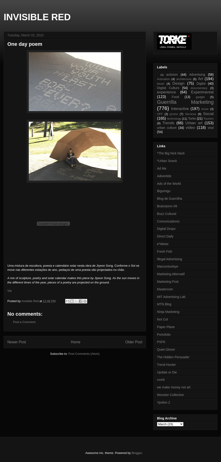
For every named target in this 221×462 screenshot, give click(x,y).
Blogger (136, 453)
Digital (201, 83)
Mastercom (165, 289)
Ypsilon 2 (163, 402)
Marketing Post (167, 281)
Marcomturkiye (167, 266)
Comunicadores (168, 221)
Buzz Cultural (166, 214)
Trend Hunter (166, 365)
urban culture (167, 128)
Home (76, 342)
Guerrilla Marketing (185, 102)
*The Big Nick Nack (171, 153)
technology (174, 118)
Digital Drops (166, 229)
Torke (192, 118)
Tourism (209, 118)
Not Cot (162, 319)
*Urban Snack (167, 161)
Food (175, 97)
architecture (184, 79)
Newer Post (16, 342)
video (190, 127)
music (205, 109)
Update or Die (167, 372)
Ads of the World (169, 183)
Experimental (202, 92)
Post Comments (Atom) (83, 353)
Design (178, 83)
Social (208, 114)
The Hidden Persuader (173, 357)
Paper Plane (166, 327)
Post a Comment (24, 322)
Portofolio (164, 334)
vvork (161, 379)
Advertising (197, 74)
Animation (163, 79)
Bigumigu (163, 191)
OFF (160, 114)
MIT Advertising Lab (171, 297)
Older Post (133, 342)
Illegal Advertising (169, 259)
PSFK (161, 342)
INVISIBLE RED (37, 17)
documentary (199, 88)
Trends (168, 123)
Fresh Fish (164, 251)
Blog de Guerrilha (169, 198)
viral (211, 128)
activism (172, 74)
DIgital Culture (168, 88)
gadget (200, 97)
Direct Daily (165, 236)
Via (9, 290)
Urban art (193, 123)
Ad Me (161, 168)
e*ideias (163, 244)
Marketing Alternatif (171, 274)
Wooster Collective (170, 395)
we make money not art (174, 387)
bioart (160, 83)
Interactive (180, 109)
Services (190, 114)
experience (166, 92)
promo (174, 114)
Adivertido (164, 176)
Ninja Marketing (168, 312)
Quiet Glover (166, 349)
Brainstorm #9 (167, 206)
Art (200, 79)
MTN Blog (164, 304)
